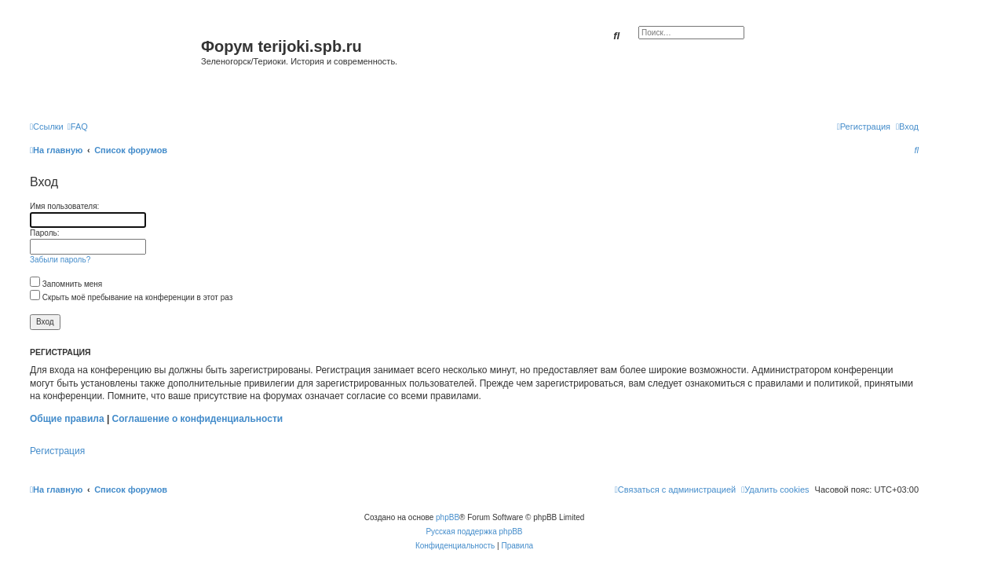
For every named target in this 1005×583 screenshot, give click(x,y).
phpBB (447, 517)
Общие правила (67, 418)
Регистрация (57, 451)
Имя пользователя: (64, 206)
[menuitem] (78, 126)
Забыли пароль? (60, 259)
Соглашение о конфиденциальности (197, 418)
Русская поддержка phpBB (474, 531)
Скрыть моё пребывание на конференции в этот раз (131, 297)
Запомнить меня (66, 284)
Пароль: (44, 233)
